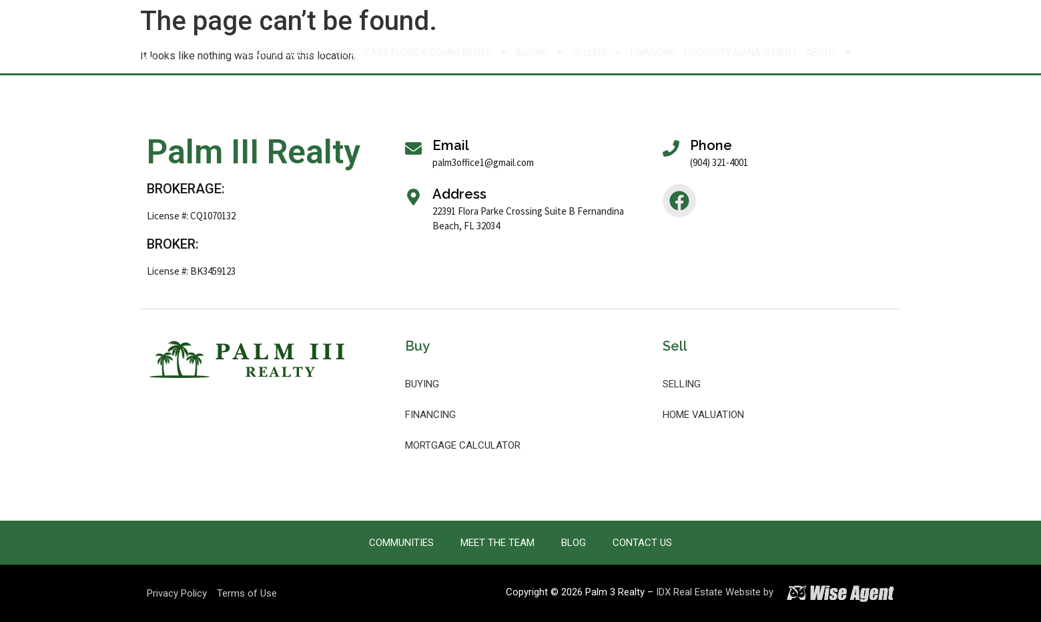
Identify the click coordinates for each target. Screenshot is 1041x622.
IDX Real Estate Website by (714, 592)
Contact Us (642, 543)
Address (459, 194)
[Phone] (671, 148)
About (829, 52)
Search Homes (284, 52)
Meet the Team (497, 543)
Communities (401, 543)
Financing (653, 52)
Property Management (740, 52)
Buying (540, 52)
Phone (711, 145)
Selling (597, 52)
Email (450, 145)
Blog (573, 543)
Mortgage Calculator (462, 445)
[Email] (413, 148)
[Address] (413, 197)
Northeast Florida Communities (421, 52)
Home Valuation (703, 415)
